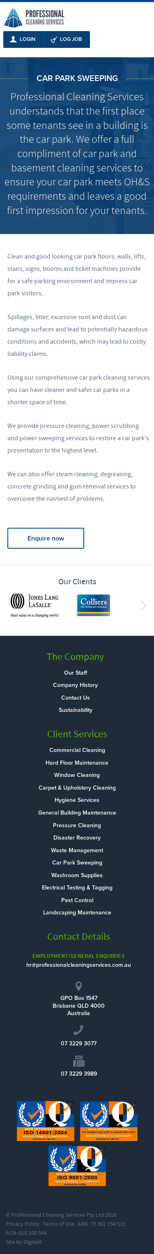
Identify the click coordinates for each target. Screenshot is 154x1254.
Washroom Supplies (77, 875)
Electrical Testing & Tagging (77, 887)
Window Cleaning (77, 775)
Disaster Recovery (77, 837)
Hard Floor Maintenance (77, 762)
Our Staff (75, 672)
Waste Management (77, 850)
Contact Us (75, 697)
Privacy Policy (22, 1224)
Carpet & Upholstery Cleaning (77, 787)
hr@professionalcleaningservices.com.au (78, 964)
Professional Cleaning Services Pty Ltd (57, 1215)
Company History (75, 685)
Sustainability (75, 710)
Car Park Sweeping (77, 862)
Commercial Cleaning (77, 750)
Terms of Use (58, 1224)
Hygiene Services (77, 800)
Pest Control (77, 900)
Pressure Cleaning (77, 825)
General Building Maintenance (77, 812)
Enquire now (46, 538)
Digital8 (32, 1242)
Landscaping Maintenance (77, 912)
